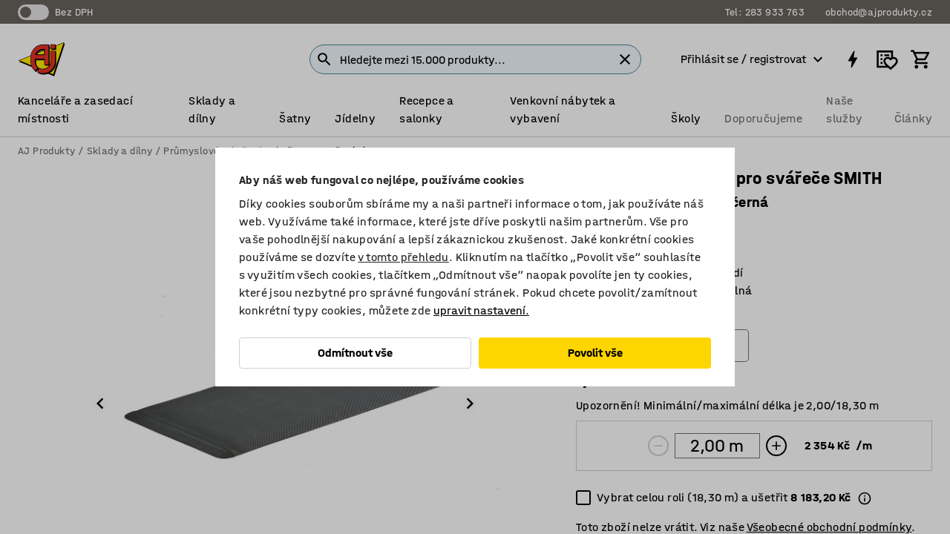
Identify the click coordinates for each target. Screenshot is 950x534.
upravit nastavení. (481, 310)
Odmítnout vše (355, 353)
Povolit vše (595, 353)
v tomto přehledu (403, 257)
